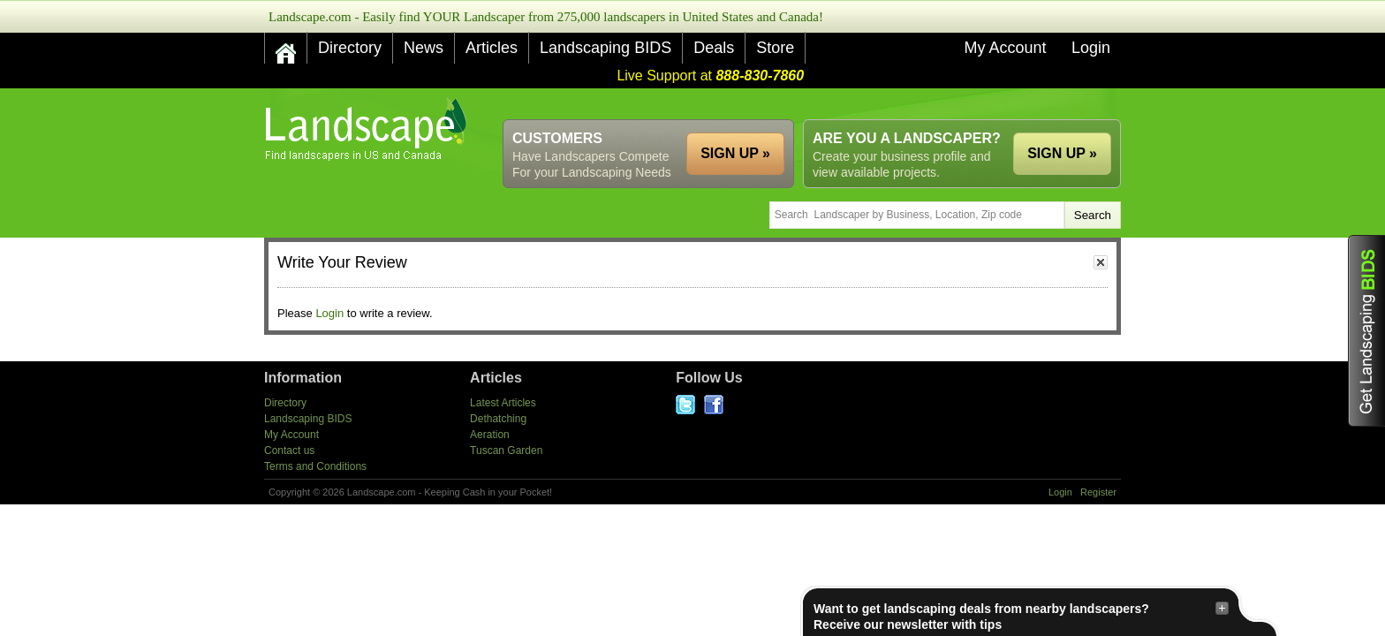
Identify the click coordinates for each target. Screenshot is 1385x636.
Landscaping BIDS (605, 48)
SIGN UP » (1062, 153)
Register (1098, 492)
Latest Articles (503, 403)
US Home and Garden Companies (368, 129)
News (423, 48)
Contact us (289, 450)
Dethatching (498, 419)
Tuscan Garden (506, 450)
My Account (1005, 48)
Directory (350, 48)
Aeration (490, 434)
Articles (491, 48)
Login (1090, 48)
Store (775, 48)
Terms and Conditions (315, 466)
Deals (713, 48)
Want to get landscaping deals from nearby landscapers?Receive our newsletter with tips (1021, 616)
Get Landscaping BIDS (1366, 331)
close (1101, 262)
